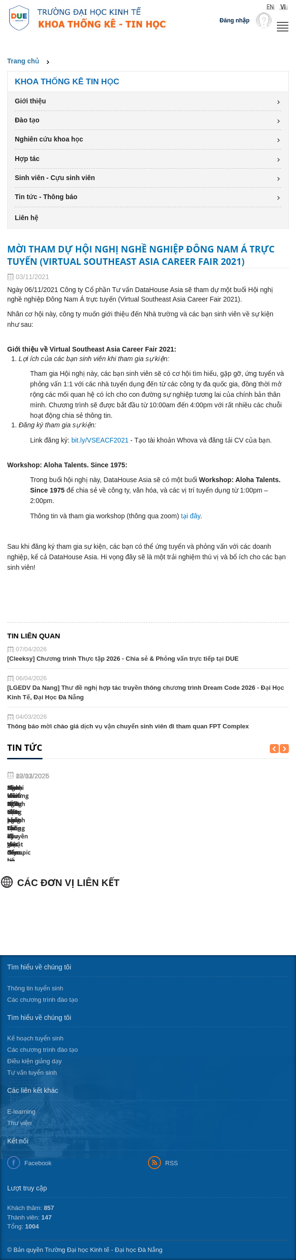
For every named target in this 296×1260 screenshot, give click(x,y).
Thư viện (19, 1123)
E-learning (21, 1111)
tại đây (190, 516)
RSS (171, 1163)
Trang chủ (23, 61)
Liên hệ (26, 218)
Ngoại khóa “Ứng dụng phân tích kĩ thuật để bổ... (252, 837)
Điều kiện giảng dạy (34, 1061)
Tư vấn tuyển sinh (32, 1072)
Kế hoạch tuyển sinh (35, 1038)
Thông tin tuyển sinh (35, 988)
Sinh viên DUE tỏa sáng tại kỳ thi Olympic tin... (179, 796)
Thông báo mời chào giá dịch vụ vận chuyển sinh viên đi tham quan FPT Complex (128, 726)
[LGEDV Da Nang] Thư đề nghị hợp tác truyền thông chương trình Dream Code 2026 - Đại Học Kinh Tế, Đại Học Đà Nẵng (145, 692)
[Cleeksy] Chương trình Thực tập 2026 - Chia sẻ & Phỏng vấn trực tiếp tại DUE (123, 658)
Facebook (38, 1163)
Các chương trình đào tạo (42, 999)
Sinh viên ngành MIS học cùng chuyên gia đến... (109, 796)
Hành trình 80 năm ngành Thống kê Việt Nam (36, 837)
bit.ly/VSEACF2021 (99, 440)
